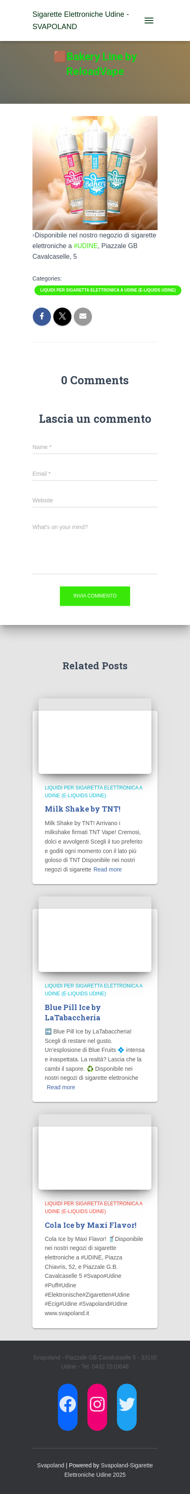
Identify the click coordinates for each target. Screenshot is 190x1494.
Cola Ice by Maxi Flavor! (90, 1225)
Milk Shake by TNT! (82, 809)
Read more (108, 869)
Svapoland (50, 1465)
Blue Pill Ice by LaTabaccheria (73, 1012)
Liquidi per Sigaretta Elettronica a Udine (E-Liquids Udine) (108, 290)
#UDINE (86, 245)
